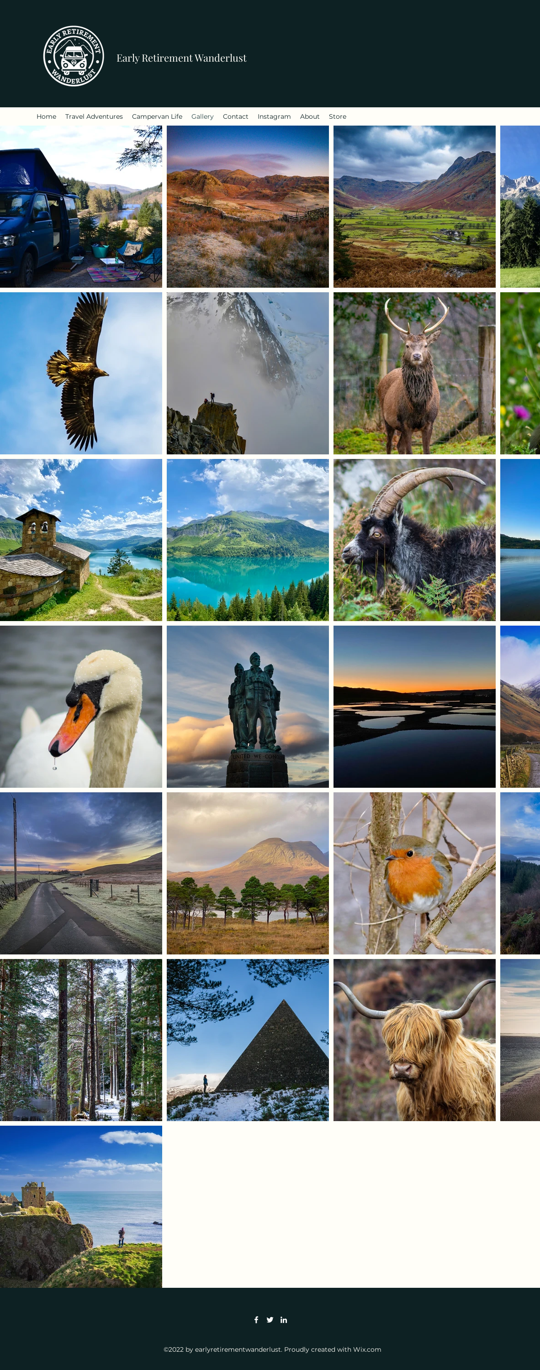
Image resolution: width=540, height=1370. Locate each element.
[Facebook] (256, 1319)
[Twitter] (270, 1319)
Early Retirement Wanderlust (181, 57)
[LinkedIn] (283, 1319)
